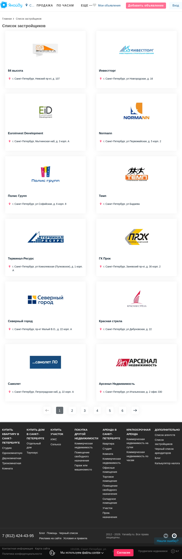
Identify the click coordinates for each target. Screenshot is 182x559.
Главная (7, 18)
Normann (105, 133)
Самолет (14, 384)
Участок (107, 508)
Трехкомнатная (11, 463)
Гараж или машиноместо (83, 467)
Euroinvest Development (26, 133)
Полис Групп (17, 196)
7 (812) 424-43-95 (18, 535)
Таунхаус (32, 452)
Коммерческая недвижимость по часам (137, 456)
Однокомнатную (12, 452)
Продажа (42, 5)
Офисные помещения (110, 469)
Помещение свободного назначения (82, 456)
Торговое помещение (110, 478)
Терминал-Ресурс (21, 258)
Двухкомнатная (11, 458)
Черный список (68, 533)
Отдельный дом (34, 445)
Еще (84, 5)
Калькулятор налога (167, 463)
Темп (103, 196)
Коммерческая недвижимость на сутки (137, 443)
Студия (107, 448)
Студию (7, 447)
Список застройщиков (163, 441)
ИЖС (54, 439)
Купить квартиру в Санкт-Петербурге (11, 436)
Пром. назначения (110, 515)
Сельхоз (56, 444)
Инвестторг (107, 71)
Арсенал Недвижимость (117, 384)
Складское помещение (110, 500)
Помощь (52, 533)
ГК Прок (105, 258)
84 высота (15, 71)
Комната (7, 468)
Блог (157, 457)
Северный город (20, 321)
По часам (63, 5)
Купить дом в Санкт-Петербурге (35, 434)
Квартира (108, 443)
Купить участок (57, 432)
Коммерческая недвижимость (84, 445)
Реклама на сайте (50, 538)
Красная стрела (111, 321)
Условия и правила (75, 538)
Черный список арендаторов (164, 450)
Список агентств (165, 434)
